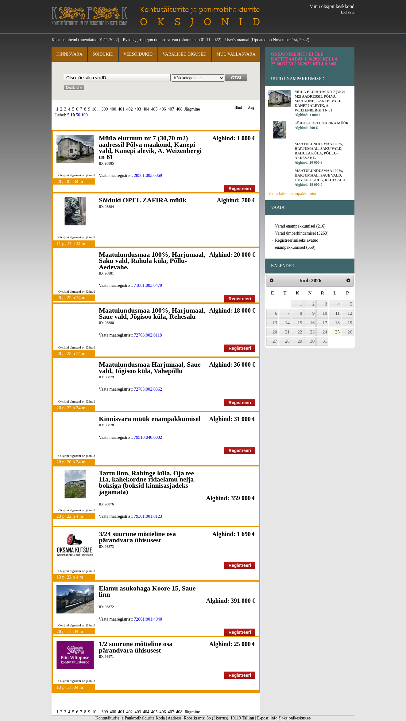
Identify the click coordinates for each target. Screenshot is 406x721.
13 (275, 322)
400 (113, 109)
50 (78, 115)
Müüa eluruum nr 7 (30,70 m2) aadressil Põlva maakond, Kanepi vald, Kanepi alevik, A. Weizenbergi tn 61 (150, 147)
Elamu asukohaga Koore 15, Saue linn (147, 591)
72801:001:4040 (148, 619)
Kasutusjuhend (64, 39)
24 (325, 331)
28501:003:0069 (148, 175)
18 (337, 322)
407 (171, 109)
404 (146, 109)
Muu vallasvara (235, 54)
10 (94, 109)
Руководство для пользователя (150, 39)
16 (312, 322)
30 (312, 341)
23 (312, 331)
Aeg (251, 107)
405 (154, 109)
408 (179, 109)
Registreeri (240, 188)
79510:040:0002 (148, 437)
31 (325, 341)
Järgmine (192, 109)
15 (300, 322)
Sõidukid (103, 54)
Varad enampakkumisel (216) (300, 226)
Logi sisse (347, 12)
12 (350, 313)
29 (300, 341)
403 (138, 109)
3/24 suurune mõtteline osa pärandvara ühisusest (137, 537)
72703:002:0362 (148, 389)
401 (121, 109)
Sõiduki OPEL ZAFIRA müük (143, 200)
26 (350, 331)
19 (350, 322)
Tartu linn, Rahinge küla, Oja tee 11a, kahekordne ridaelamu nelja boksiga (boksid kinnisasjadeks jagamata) (146, 482)
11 (337, 313)
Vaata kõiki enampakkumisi (292, 193)
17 (325, 322)
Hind (238, 107)
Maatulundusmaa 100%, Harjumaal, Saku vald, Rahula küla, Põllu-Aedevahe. (152, 261)
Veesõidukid (138, 54)
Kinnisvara (69, 54)
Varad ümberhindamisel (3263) (301, 233)
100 (84, 115)
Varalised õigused (184, 54)
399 (105, 109)
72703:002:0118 (148, 335)
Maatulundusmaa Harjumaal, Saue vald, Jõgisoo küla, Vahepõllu (150, 367)
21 (287, 331)
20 (275, 331)
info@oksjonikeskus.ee (291, 718)
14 (287, 322)
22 (300, 331)
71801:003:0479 (148, 285)
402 (129, 109)
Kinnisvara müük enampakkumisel (149, 419)
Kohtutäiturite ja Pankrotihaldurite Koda (90, 16)
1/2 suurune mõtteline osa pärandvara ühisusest (135, 647)
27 (275, 341)
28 (287, 341)
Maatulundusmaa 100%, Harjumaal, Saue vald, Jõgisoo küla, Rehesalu (152, 313)
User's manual (237, 39)
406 (163, 109)
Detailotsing (74, 87)
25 (337, 331)
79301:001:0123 (148, 516)
